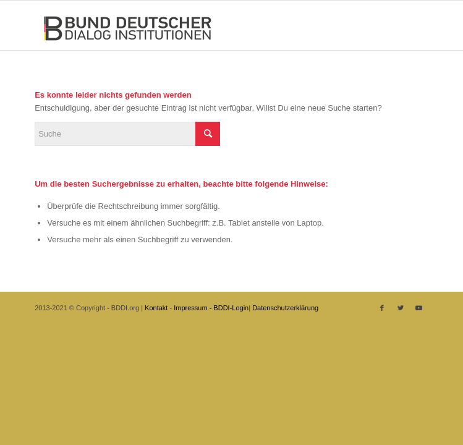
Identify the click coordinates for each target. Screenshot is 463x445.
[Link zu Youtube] (419, 308)
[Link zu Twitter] (400, 308)
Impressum (190, 308)
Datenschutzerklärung (285, 308)
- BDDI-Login (229, 308)
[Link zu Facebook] (382, 308)
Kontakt (156, 308)
